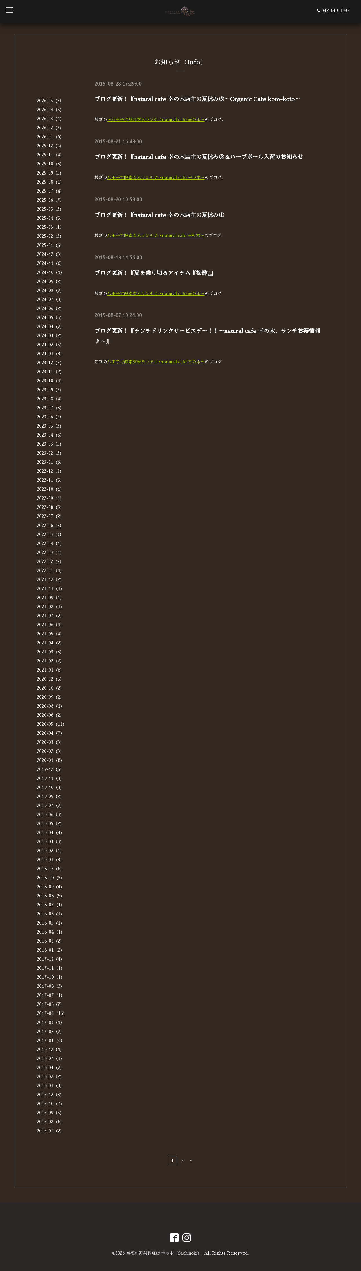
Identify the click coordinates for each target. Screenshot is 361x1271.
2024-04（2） (50, 326)
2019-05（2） (50, 823)
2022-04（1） (50, 543)
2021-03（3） (50, 652)
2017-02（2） (50, 1031)
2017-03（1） (51, 1022)
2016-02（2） (50, 1076)
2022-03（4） (50, 552)
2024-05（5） (50, 317)
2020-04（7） (51, 733)
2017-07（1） (51, 995)
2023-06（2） (50, 417)
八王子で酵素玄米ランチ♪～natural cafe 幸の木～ (156, 177)
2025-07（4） (50, 191)
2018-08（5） (51, 896)
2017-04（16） (52, 1013)
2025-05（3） (50, 209)
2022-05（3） (50, 534)
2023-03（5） (50, 444)
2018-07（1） (51, 905)
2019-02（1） (50, 851)
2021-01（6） (50, 670)
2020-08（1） (51, 706)
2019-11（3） (50, 778)
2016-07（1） (51, 1058)
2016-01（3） (50, 1085)
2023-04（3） (50, 435)
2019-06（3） (50, 814)
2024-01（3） (50, 354)
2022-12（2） (50, 471)
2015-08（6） (50, 1122)
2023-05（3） (50, 426)
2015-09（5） (50, 1113)
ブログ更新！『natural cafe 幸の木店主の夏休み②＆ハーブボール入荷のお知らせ (198, 157)
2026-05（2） (50, 101)
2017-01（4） (51, 1040)
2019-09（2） (50, 796)
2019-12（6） (50, 769)
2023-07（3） (50, 408)
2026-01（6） (50, 137)
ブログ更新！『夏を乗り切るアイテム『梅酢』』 (155, 271)
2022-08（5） (50, 507)
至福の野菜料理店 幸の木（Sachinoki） (164, 1253)
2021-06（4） (50, 625)
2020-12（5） (50, 679)
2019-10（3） (50, 787)
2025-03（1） (50, 227)
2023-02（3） (50, 453)
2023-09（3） (50, 390)
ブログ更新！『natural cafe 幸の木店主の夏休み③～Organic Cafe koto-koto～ (197, 99)
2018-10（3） (51, 878)
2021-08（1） (51, 607)
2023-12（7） (50, 363)
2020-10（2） (50, 688)
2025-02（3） (50, 236)
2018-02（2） (50, 941)
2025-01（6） (50, 245)
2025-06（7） (50, 200)
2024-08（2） (50, 290)
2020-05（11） (52, 724)
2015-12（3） (50, 1095)
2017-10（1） (51, 977)
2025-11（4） (50, 155)
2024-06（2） (50, 308)
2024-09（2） (50, 281)
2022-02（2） (50, 561)
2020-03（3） (50, 742)
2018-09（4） (51, 887)
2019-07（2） (50, 805)
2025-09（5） (50, 173)
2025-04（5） (50, 218)
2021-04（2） (50, 643)
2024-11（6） (50, 263)
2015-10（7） (51, 1104)
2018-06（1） (51, 914)
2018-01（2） (51, 950)
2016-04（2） (50, 1067)
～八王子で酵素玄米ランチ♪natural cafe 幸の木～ (156, 119)
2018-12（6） (50, 869)
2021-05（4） (50, 634)
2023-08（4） (50, 399)
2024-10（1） (51, 272)
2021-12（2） (50, 579)
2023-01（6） (50, 462)
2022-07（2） (50, 516)
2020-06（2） (50, 715)
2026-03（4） (50, 119)
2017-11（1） (51, 968)
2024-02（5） (50, 345)
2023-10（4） (50, 381)
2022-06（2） (50, 525)
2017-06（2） (50, 1004)
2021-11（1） (51, 589)
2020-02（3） (50, 751)
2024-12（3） (50, 254)
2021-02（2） (50, 661)
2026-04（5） (50, 110)
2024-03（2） (50, 335)
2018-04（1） (51, 932)
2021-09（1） (50, 598)
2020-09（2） (50, 697)
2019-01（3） (50, 860)
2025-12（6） (50, 146)
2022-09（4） (50, 498)
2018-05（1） (51, 923)
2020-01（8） (51, 760)
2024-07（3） (50, 299)
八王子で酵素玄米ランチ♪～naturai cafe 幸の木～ (156, 234)
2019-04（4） (51, 832)
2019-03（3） (50, 842)
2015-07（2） (50, 1131)
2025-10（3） (50, 164)
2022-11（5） (50, 480)
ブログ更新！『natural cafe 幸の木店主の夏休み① (159, 214)
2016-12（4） (50, 1049)
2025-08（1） (50, 182)
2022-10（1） (50, 489)
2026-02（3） (50, 128)
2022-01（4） (50, 570)
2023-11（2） (50, 372)
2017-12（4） (51, 959)
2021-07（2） (50, 616)
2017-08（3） (51, 986)
